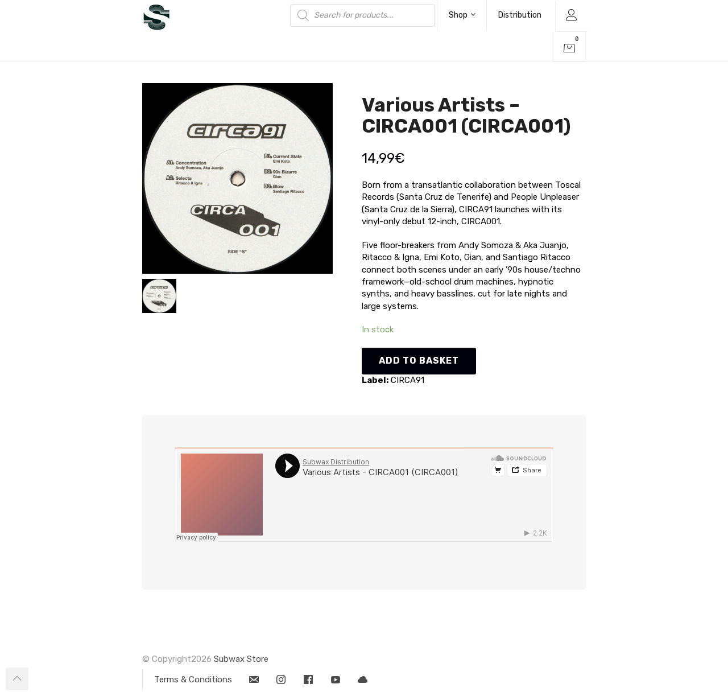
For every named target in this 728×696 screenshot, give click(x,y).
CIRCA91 (407, 380)
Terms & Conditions (193, 679)
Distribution (519, 15)
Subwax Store (241, 659)
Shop (462, 15)
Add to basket (419, 360)
